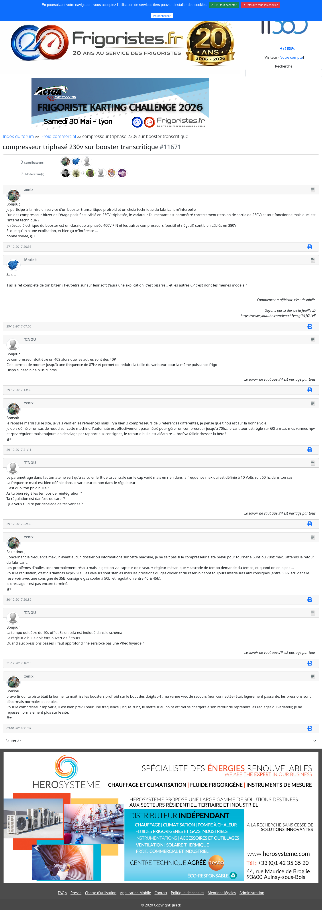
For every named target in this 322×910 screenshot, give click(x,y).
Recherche (283, 66)
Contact (161, 892)
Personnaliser (162, 15)
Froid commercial (58, 136)
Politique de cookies (187, 892)
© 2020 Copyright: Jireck (161, 905)
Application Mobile (135, 892)
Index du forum (18, 136)
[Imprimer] (309, 246)
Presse (76, 892)
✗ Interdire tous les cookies (260, 5)
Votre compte (291, 57)
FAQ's (62, 892)
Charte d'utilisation (100, 892)
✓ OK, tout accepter (223, 5)
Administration (252, 892)
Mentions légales (222, 892)
